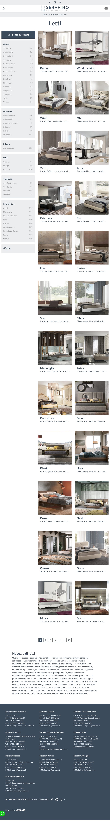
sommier (6, 194)
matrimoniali (8, 148)
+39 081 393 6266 (84, 721)
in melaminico (9, 115)
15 (69, 640)
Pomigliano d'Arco (10, 231)
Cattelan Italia (9, 64)
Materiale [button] (8, 111)
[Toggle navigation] (106, 8)
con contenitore (10, 183)
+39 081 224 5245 (50, 765)
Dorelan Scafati (47, 712)
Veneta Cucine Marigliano (52, 733)
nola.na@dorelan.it (86, 747)
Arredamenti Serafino (16, 712)
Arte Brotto (8, 52)
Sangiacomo (8, 90)
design (6, 166)
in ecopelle (7, 119)
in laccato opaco (10, 123)
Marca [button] (6, 44)
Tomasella (7, 94)
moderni (6, 169)
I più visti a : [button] (8, 204)
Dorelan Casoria (13, 733)
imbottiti (7, 191)
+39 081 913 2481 (84, 765)
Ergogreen (7, 75)
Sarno (5, 235)
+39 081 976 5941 (50, 721)
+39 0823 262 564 (16, 789)
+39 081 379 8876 (50, 742)
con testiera (8, 187)
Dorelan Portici (47, 756)
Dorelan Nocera (13, 756)
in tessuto (7, 135)
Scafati (6, 239)
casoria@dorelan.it (19, 750)
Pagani (6, 223)
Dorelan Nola (79, 733)
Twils (5, 98)
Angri (5, 208)
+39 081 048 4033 (16, 744)
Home (45, 14)
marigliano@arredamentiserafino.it (54, 750)
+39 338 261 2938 (84, 744)
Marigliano (7, 212)
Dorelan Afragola (81, 756)
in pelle (6, 131)
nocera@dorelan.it (19, 770)
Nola (5, 219)
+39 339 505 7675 (51, 724)
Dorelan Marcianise (15, 777)
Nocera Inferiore (10, 216)
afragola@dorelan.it (87, 770)
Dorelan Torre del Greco (84, 712)
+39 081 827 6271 (16, 721)
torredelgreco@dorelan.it (89, 726)
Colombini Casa (9, 71)
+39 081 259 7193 (16, 765)
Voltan (6, 102)
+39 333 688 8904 (51, 744)
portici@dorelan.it (52, 770)
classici (6, 162)
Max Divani (8, 79)
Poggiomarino (9, 227)
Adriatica (7, 48)
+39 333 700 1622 (17, 724)
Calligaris (7, 60)
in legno (6, 127)
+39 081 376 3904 (84, 742)
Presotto (6, 87)
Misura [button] (6, 144)
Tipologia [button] (7, 179)
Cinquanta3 (8, 67)
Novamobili (8, 83)
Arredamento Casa (55, 14)
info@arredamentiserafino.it (23, 726)
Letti (65, 14)
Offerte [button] (6, 248)
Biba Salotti (8, 56)
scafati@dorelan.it (52, 726)
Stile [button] (5, 158)
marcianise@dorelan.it (21, 791)
